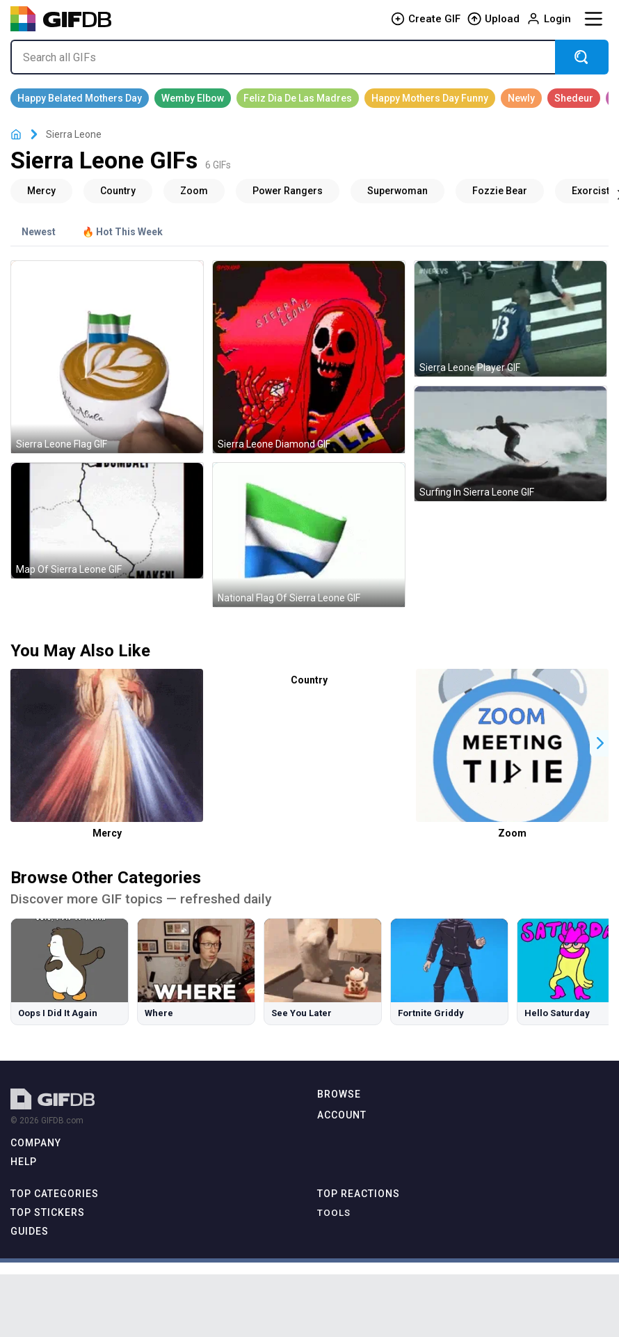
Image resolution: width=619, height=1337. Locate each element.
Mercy (107, 833)
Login (548, 19)
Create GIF (425, 19)
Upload (493, 19)
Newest (39, 231)
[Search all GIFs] (282, 57)
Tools (334, 1212)
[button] (600, 743)
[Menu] (593, 19)
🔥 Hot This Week (122, 231)
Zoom (512, 833)
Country (309, 680)
